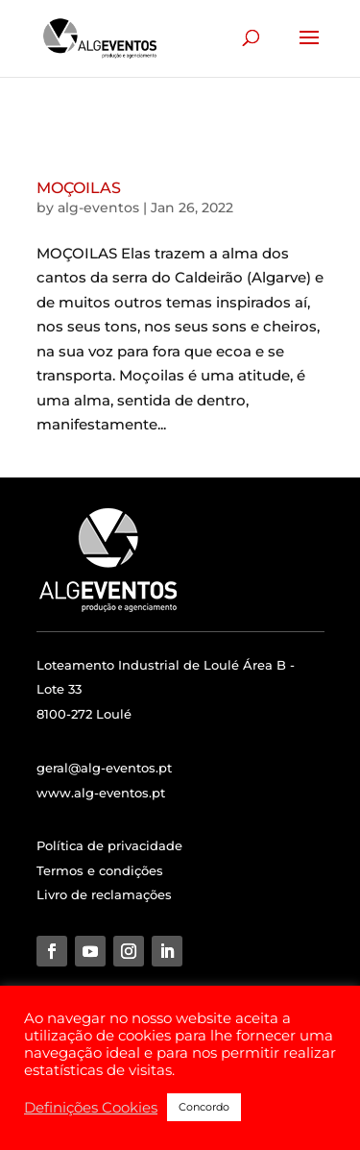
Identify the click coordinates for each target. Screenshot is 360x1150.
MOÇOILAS (78, 188)
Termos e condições (99, 870)
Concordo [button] (204, 1106)
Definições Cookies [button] (90, 1107)
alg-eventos (98, 207)
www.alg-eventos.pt (100, 792)
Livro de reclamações (104, 894)
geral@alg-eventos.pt (104, 767)
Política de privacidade (109, 845)
